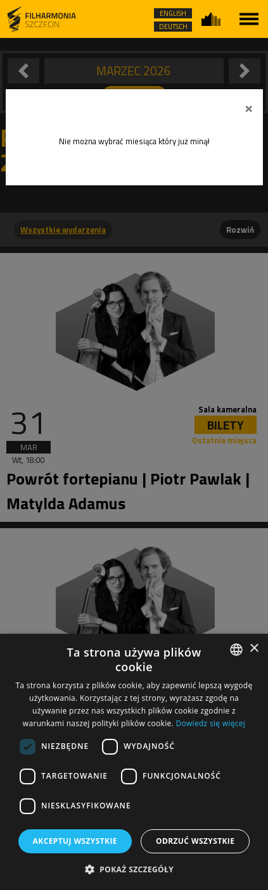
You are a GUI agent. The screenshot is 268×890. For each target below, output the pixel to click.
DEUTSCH (173, 27)
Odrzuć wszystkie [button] (195, 841)
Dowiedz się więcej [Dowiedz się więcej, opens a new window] (210, 723)
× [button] (253, 648)
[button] (134, 869)
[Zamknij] (248, 107)
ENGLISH (173, 13)
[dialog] (134, 762)
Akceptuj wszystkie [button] (75, 841)
